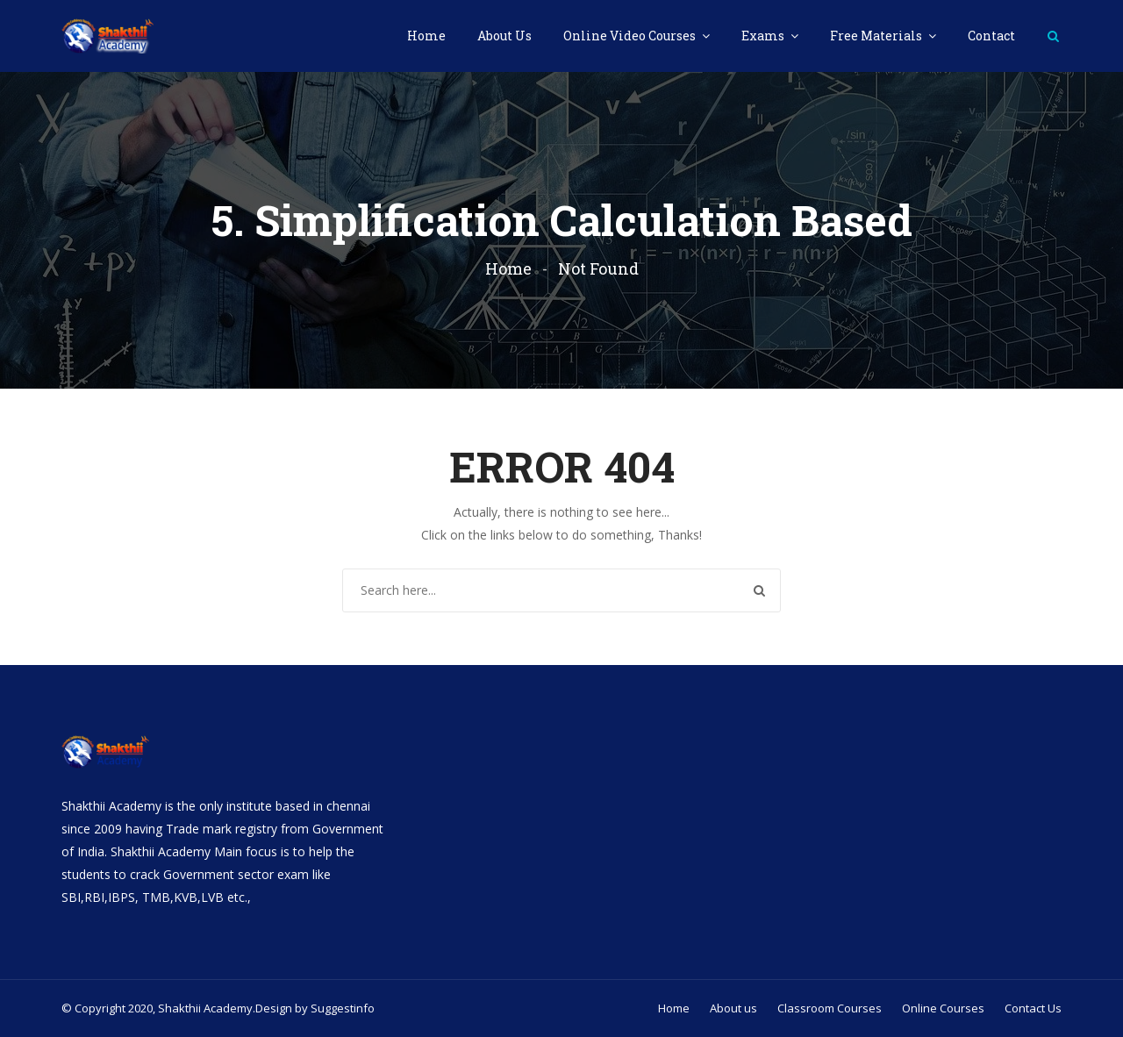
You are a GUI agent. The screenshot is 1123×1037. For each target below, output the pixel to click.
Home (426, 35)
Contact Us (1033, 1008)
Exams (764, 35)
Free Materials (877, 35)
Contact (991, 35)
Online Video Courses (630, 35)
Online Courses (943, 1008)
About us (733, 1008)
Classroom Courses (829, 1008)
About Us (504, 35)
